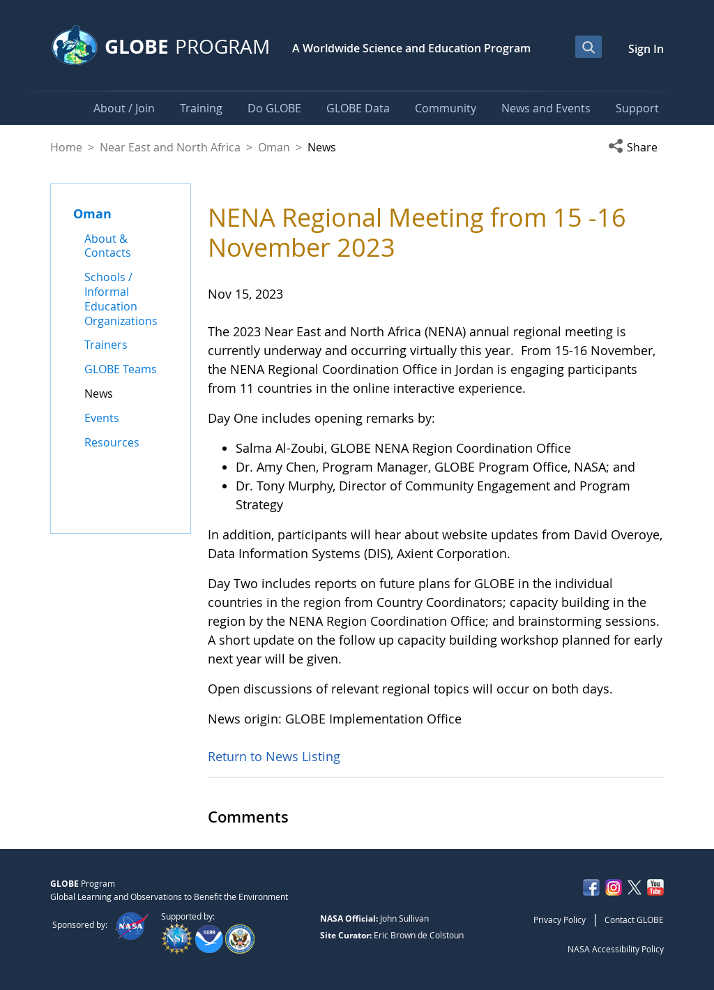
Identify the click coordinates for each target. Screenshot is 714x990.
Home (66, 147)
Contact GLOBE (634, 919)
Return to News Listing (274, 756)
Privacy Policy (559, 919)
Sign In (646, 49)
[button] (636, 147)
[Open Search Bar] (588, 47)
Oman (274, 147)
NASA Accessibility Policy (616, 948)
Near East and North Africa (170, 147)
